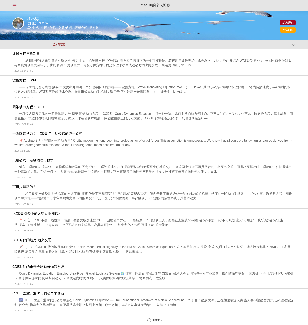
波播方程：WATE (25, 80)
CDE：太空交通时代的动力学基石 (38, 293)
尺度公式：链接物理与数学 (33, 160)
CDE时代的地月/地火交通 (31, 240)
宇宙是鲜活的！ (24, 187)
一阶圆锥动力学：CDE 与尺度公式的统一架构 (47, 133)
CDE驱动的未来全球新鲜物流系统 (38, 267)
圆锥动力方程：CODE (29, 107)
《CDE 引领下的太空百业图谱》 (37, 213)
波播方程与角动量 (26, 54)
